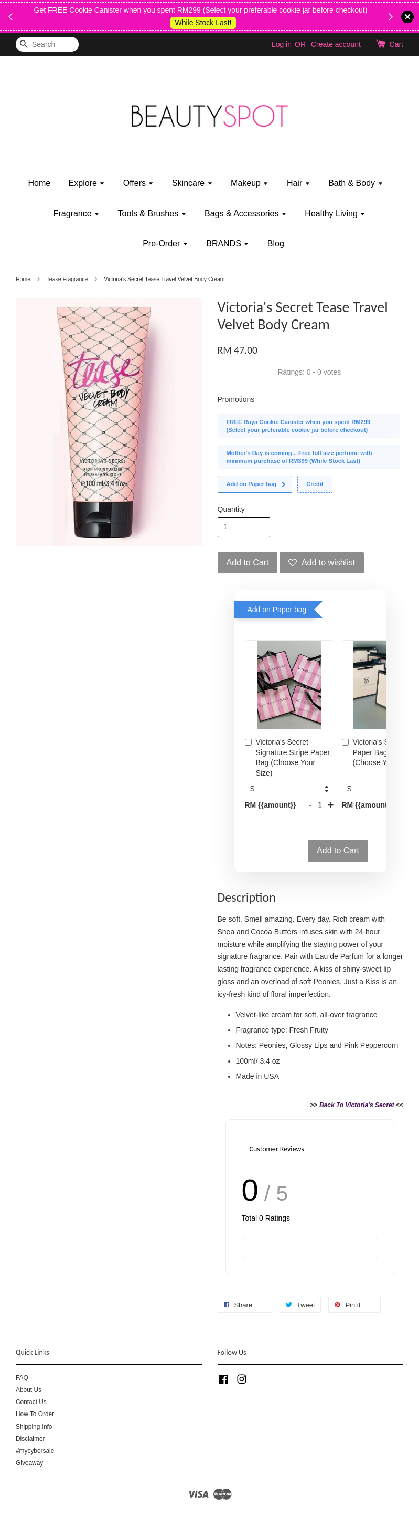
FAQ (22, 1377)
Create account (336, 44)
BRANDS (227, 243)
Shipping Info (34, 1426)
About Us (28, 1390)
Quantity (231, 509)
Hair (298, 183)
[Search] (47, 44)
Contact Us (31, 1402)
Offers (138, 183)
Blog (275, 243)
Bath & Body (355, 183)
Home (39, 183)
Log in (282, 44)
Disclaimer (30, 1438)
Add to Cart (338, 850)
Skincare (192, 183)
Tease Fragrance (67, 279)
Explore (87, 183)
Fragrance (76, 213)
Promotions (236, 399)
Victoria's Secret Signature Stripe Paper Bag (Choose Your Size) (287, 757)
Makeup (249, 183)
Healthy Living (335, 213)
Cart (396, 44)
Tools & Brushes (152, 213)
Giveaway (29, 1463)
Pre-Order (165, 243)
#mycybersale (35, 1451)
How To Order (35, 1414)
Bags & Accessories (246, 213)
